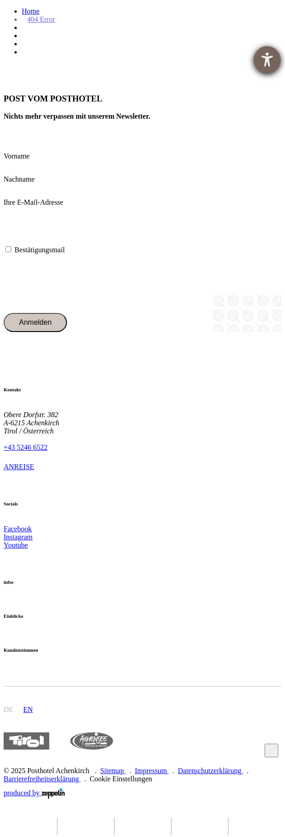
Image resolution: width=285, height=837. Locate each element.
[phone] (142, 826)
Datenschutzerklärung (210, 770)
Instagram (18, 537)
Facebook (18, 529)
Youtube (16, 545)
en (28, 709)
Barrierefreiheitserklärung (42, 779)
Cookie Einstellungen (121, 779)
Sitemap (112, 770)
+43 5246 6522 (26, 447)
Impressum (152, 770)
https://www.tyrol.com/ (26, 741)
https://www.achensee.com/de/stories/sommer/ (91, 741)
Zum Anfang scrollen (271, 750)
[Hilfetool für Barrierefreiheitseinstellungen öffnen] (267, 59)
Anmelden (35, 322)
